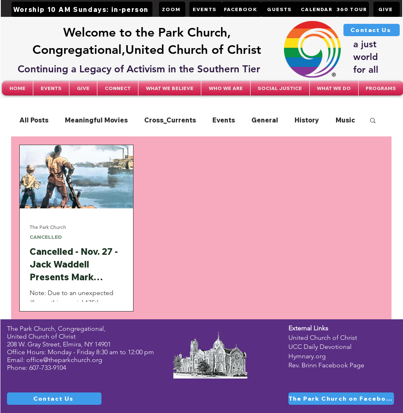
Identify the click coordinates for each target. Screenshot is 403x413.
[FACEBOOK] (241, 9)
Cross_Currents (170, 120)
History (307, 120)
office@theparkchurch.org (64, 360)
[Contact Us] (371, 30)
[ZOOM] (172, 9)
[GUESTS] (280, 9)
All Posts (33, 120)
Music (345, 120)
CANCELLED (46, 237)
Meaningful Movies (96, 120)
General (264, 120)
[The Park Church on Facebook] (341, 398)
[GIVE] (386, 9)
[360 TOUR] (352, 9)
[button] (117, 88)
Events (223, 120)
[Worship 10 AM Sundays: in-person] (82, 9)
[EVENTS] (205, 9)
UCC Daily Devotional (320, 347)
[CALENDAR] (317, 9)
